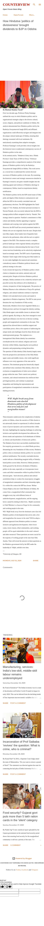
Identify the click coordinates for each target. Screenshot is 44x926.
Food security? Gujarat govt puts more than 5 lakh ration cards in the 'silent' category (20, 816)
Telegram (35, 870)
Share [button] (35, 561)
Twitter (18, 870)
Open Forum (18, 15)
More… (32, 15)
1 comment (15, 845)
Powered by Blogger (22, 858)
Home (5, 15)
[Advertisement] (22, 55)
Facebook (24, 870)
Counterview (16, 4)
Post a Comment (18, 703)
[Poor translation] (8, 887)
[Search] (34, 4)
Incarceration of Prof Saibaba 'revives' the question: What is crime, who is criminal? (21, 745)
